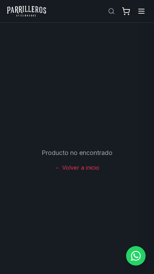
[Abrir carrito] (126, 11)
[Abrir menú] (141, 11)
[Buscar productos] (111, 11)
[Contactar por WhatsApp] (136, 256)
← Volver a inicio (77, 167)
